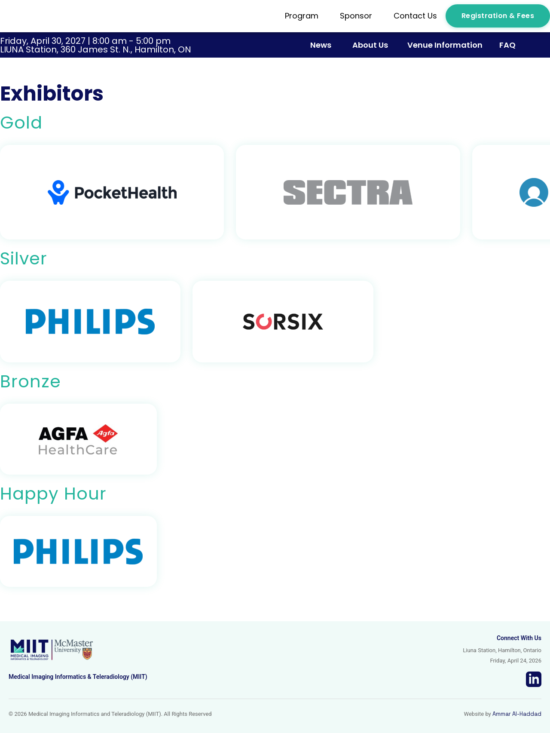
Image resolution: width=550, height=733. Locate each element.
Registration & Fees (498, 16)
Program (304, 15)
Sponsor (358, 15)
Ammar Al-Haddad (516, 714)
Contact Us (415, 15)
